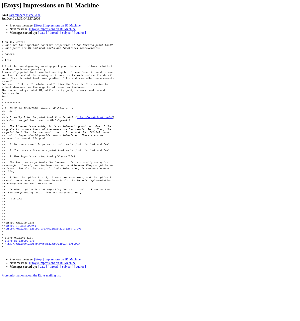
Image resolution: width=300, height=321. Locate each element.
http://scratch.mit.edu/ (94, 133)
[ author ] (80, 32)
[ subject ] (66, 32)
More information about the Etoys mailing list (31, 317)
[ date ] (42, 32)
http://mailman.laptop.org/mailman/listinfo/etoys (43, 266)
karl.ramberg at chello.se (25, 15)
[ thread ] (54, 32)
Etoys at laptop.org (21, 263)
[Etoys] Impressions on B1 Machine (57, 25)
